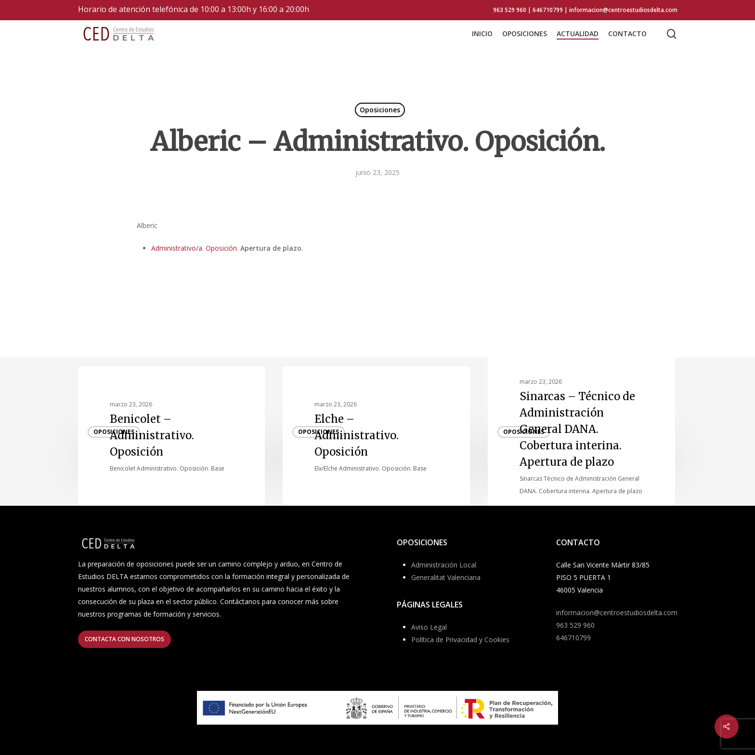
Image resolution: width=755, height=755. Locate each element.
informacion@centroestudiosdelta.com (616, 612)
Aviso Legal (429, 627)
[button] (124, 639)
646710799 (573, 637)
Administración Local (443, 564)
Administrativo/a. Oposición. (194, 248)
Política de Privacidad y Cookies (460, 639)
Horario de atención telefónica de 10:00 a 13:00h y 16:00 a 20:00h (193, 9)
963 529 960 (575, 625)
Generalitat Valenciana (446, 577)
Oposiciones (380, 109)
